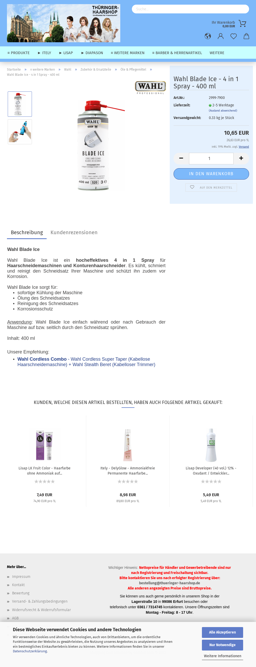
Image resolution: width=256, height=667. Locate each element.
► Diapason (92, 52)
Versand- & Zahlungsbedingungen (39, 601)
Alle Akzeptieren (222, 632)
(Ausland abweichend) (223, 110)
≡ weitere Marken (127, 52)
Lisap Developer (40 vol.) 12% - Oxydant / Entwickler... (211, 470)
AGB (15, 618)
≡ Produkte (18, 52)
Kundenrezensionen (74, 232)
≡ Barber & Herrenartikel (177, 52)
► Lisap (66, 52)
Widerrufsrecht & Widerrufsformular (41, 610)
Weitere (217, 52)
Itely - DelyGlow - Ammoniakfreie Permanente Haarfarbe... (127, 470)
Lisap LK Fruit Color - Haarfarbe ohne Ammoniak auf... (45, 470)
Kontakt (18, 585)
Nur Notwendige (222, 645)
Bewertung (20, 593)
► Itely (44, 52)
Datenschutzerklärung (30, 651)
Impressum (21, 577)
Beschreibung (27, 232)
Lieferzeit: (182, 105)
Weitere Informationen (222, 656)
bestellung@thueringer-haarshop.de (169, 583)
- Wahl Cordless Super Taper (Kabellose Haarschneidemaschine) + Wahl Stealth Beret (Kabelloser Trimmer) (86, 362)
